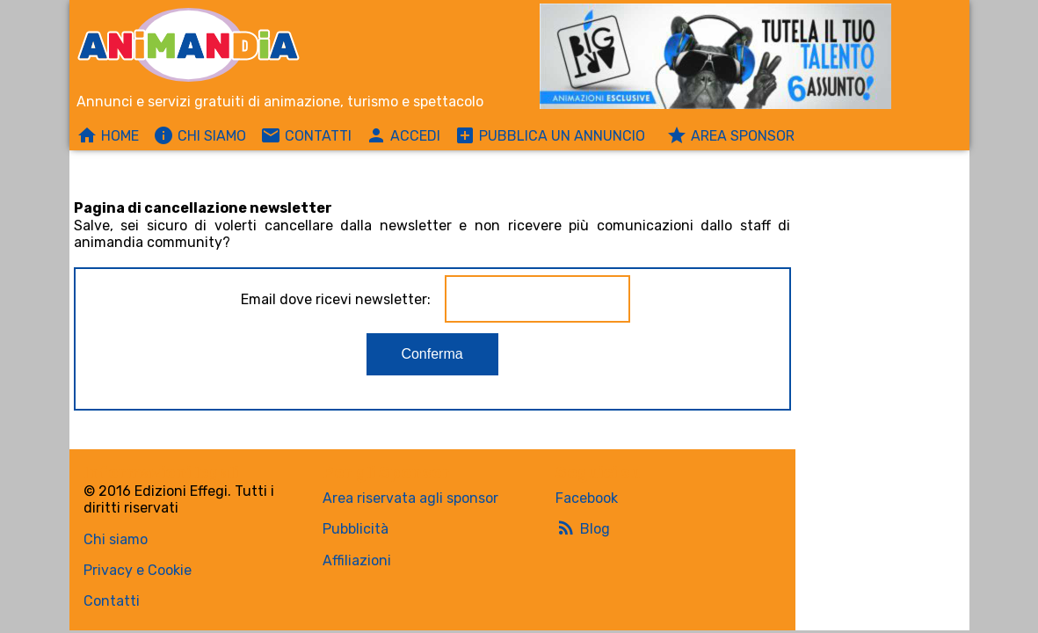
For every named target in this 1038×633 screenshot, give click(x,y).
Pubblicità (355, 528)
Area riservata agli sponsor (410, 498)
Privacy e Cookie (137, 570)
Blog (582, 527)
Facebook (586, 498)
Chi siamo (115, 539)
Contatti (111, 601)
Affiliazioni (357, 560)
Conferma (431, 353)
